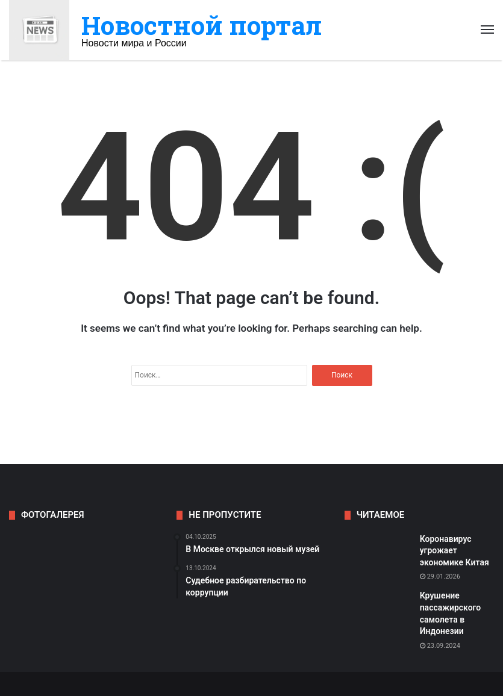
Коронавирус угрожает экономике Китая (454, 550)
